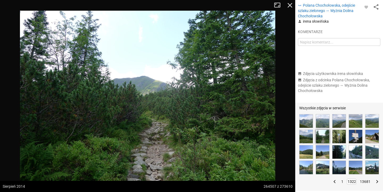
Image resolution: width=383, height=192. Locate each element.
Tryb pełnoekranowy (279, 5)
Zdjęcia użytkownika (330, 73)
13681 (365, 181)
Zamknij (290, 5)
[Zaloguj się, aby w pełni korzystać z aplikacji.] (366, 7)
